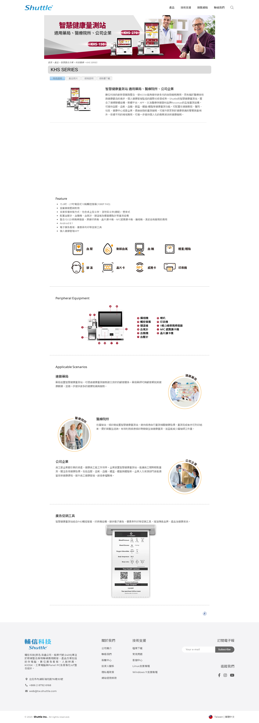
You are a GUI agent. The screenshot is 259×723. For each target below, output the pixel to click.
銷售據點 (202, 7)
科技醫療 (80, 62)
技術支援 (186, 7)
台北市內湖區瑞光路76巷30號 (46, 679)
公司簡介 (107, 648)
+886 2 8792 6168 (40, 685)
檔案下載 (137, 648)
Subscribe (224, 649)
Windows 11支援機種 (144, 672)
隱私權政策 (108, 672)
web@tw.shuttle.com (43, 691)
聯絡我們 (219, 7)
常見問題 (137, 654)
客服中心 (137, 660)
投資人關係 (108, 666)
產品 (171, 7)
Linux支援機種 (141, 666)
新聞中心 (107, 660)
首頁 (50, 62)
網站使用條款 (109, 677)
